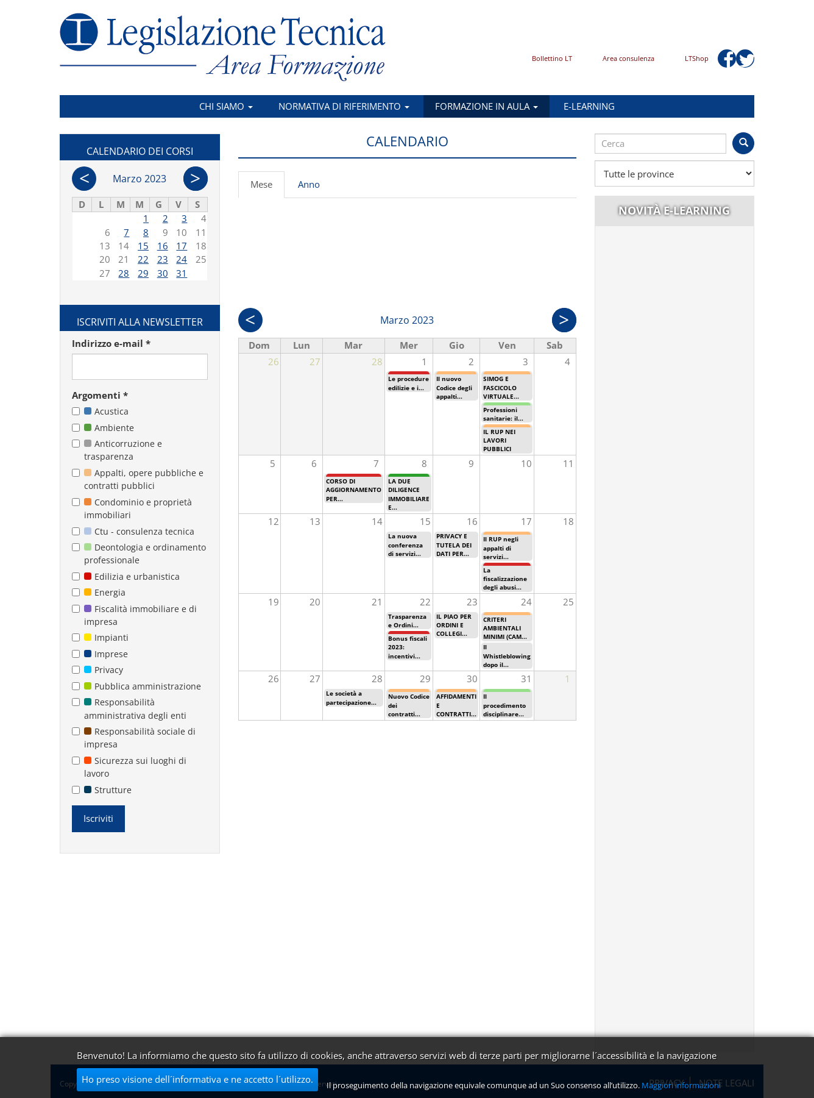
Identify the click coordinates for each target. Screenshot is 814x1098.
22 (143, 259)
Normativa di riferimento (343, 106)
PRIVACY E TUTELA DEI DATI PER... (454, 545)
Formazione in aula (486, 106)
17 (181, 246)
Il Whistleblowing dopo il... (507, 656)
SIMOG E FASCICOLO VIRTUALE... (501, 387)
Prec (250, 320)
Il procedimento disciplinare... (504, 705)
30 (162, 273)
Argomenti (100, 395)
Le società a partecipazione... (351, 697)
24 (181, 259)
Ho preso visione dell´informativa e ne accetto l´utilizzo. (197, 1079)
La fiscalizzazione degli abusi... (505, 579)
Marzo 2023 (139, 178)
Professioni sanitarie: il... (503, 413)
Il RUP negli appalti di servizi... (500, 548)
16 (162, 246)
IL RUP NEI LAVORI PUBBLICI (499, 440)
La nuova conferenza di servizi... (405, 545)
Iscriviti (98, 818)
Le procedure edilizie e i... (408, 382)
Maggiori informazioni (681, 1085)
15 (143, 246)
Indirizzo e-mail (111, 343)
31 (181, 273)
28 (123, 273)
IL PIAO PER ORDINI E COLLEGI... (454, 625)
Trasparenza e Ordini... (407, 620)
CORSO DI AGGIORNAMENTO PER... (353, 490)
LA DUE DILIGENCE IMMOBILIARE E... (409, 494)
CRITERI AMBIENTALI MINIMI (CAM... (505, 628)
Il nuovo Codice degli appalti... (454, 387)
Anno (309, 184)
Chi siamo (226, 106)
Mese (267, 188)
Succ (564, 320)
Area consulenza (628, 58)
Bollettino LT (552, 58)
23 (162, 259)
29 (143, 273)
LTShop (697, 58)
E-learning (589, 106)
